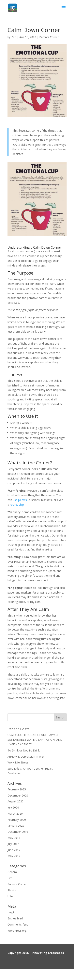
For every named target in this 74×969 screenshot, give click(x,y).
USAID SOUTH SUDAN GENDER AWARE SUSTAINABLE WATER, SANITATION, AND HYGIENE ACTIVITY (34, 739)
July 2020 (13, 807)
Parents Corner (49, 37)
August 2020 (15, 801)
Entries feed (15, 918)
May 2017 (13, 856)
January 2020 (15, 825)
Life (9, 878)
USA (10, 896)
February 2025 (16, 789)
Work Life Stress (17, 762)
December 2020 (17, 795)
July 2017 (13, 844)
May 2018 (13, 838)
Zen (13, 37)
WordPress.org (16, 930)
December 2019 (17, 831)
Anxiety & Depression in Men (26, 756)
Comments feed (17, 924)
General (12, 872)
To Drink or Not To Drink (23, 750)
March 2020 (15, 813)
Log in (11, 912)
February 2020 (16, 819)
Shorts (11, 890)
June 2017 (13, 850)
